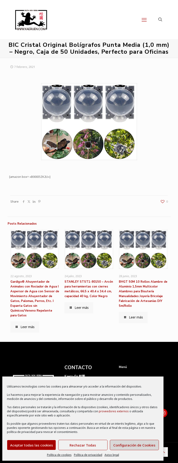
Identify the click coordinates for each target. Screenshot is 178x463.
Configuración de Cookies (134, 445)
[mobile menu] (144, 19)
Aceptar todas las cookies (31, 445)
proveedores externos (114, 411)
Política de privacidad (88, 455)
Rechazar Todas (83, 445)
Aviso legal (112, 455)
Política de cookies (59, 455)
